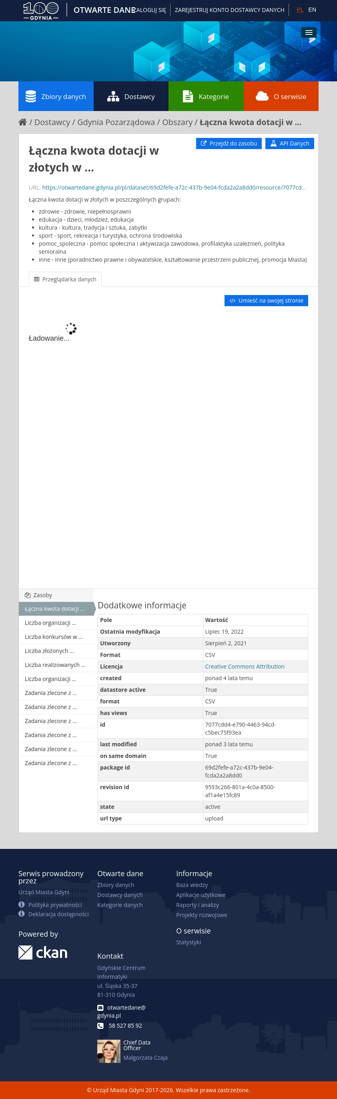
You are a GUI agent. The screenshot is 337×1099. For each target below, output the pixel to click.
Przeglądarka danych (65, 279)
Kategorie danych (119, 905)
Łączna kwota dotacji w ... (251, 122)
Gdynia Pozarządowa (116, 122)
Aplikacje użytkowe (200, 895)
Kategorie (206, 96)
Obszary (177, 122)
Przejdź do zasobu (229, 143)
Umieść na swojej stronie (266, 300)
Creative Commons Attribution (245, 666)
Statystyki (188, 942)
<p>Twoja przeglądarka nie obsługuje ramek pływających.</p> (168, 448)
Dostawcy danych (119, 895)
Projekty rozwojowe (201, 915)
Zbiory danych (56, 96)
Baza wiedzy (192, 885)
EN (312, 9)
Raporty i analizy (197, 905)
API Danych (289, 143)
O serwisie (281, 96)
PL (300, 9)
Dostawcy (131, 96)
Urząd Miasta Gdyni (43, 892)
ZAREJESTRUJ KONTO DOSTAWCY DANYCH (230, 10)
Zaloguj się (149, 10)
